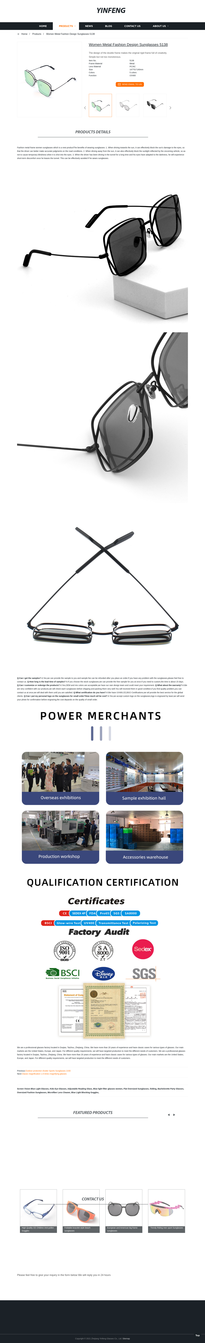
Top (197, 1335)
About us (159, 50)
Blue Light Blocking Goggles (84, 1092)
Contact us (132, 50)
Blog (108, 50)
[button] (85, 108)
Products (66, 50)
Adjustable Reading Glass (79, 1089)
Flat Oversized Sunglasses (136, 1089)
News (89, 50)
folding (153, 1089)
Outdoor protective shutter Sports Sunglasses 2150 (48, 1071)
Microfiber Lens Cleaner (59, 1092)
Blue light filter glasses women (107, 1089)
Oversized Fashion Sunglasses (31, 1092)
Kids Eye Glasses (58, 1089)
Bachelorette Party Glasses (170, 1089)
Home (43, 50)
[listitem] (102, 107)
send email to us (130, 84)
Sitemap (126, 1338)
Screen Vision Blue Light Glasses (33, 1089)
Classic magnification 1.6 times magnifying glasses (44, 1074)
